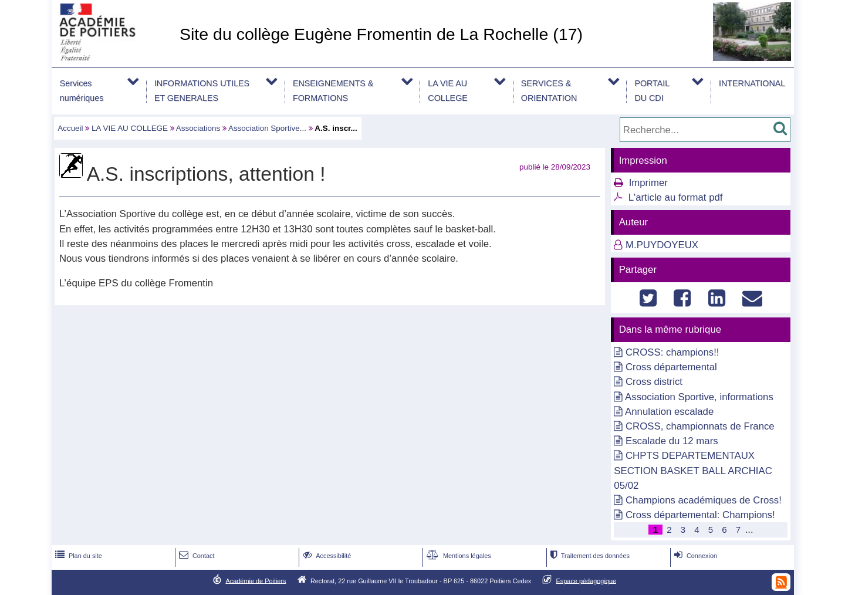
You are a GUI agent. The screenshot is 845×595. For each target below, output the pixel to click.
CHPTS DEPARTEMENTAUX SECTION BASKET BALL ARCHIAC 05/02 (693, 470)
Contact (196, 555)
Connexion (694, 555)
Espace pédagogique (586, 580)
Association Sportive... (267, 128)
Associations (198, 128)
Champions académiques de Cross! (704, 500)
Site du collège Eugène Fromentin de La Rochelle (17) (381, 34)
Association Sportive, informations (699, 397)
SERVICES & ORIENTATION (549, 91)
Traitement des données (589, 555)
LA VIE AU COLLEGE (447, 91)
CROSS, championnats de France (700, 426)
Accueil (70, 128)
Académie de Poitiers (255, 580)
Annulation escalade (669, 411)
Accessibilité (325, 555)
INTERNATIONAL (752, 83)
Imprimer (648, 182)
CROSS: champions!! (672, 352)
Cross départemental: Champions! (700, 514)
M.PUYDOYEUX (662, 245)
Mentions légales (457, 555)
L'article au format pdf (675, 197)
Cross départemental (671, 367)
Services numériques (82, 91)
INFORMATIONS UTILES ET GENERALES (201, 91)
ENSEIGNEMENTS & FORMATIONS (333, 91)
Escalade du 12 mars (672, 441)
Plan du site (77, 555)
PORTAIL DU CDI (652, 91)
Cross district (654, 381)
